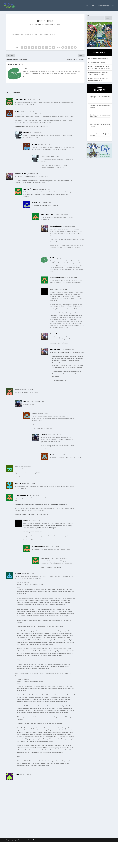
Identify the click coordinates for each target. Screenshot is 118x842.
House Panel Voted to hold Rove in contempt (45, 205)
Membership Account (106, 5)
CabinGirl (26, 401)
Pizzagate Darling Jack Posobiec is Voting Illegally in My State (98, 73)
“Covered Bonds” (19, 576)
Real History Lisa (20, 99)
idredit (34, 203)
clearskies (93, 115)
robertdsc (18, 483)
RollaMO (18, 111)
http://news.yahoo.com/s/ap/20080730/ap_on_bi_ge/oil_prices (32, 514)
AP (33, 413)
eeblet (25, 133)
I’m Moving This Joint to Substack (98, 58)
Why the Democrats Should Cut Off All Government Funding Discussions (99, 67)
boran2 (17, 389)
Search (88, 15)
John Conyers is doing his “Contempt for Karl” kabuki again (31, 177)
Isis (16, 466)
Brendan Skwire (20, 174)
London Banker (58, 576)
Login (93, 5)
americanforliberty (30, 189)
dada (51, 289)
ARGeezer (18, 573)
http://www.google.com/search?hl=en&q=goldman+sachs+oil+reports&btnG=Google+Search (41, 504)
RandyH (17, 774)
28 (51, 24)
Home (86, 5)
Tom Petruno (25, 578)
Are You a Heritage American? (97, 62)
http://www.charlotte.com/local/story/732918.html (29, 473)
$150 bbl (43, 524)
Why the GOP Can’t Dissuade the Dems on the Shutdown (97, 79)
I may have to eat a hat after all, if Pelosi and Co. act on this (66, 352)
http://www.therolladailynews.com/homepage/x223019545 (31, 126)
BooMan (38, 24)
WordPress (34, 840)
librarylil (92, 106)
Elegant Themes (17, 840)
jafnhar (92, 124)
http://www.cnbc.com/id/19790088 (51, 567)
